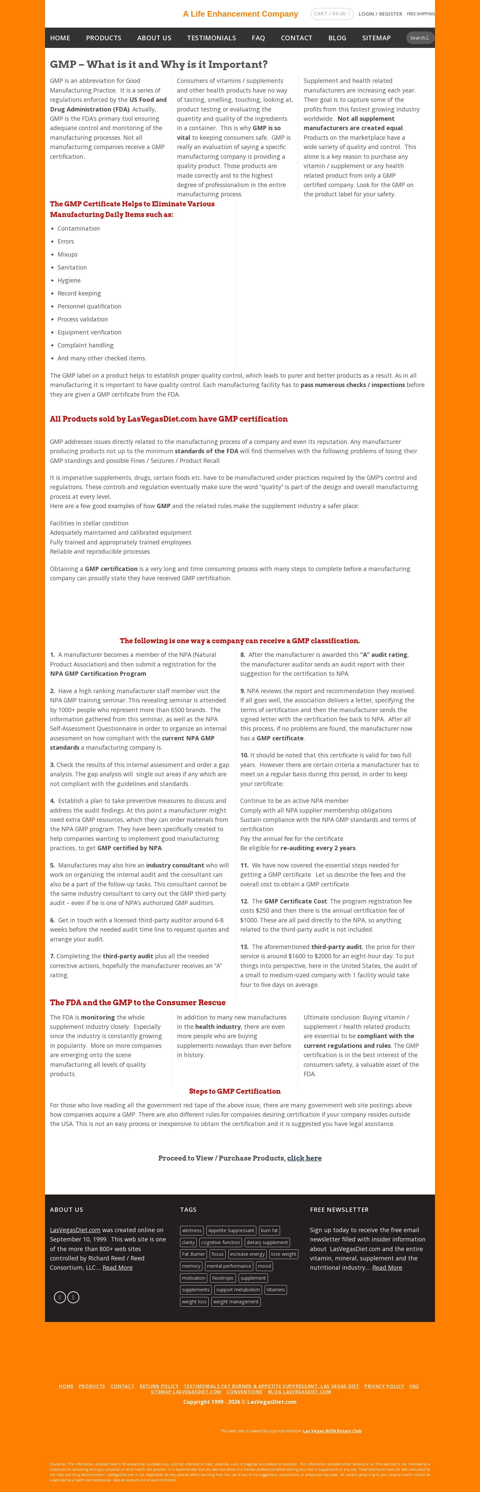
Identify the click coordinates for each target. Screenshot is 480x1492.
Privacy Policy (384, 1386)
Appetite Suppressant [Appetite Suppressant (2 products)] (231, 1230)
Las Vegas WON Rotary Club (332, 1431)
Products (104, 37)
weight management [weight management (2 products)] (236, 1301)
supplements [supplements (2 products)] (196, 1289)
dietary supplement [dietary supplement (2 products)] (267, 1242)
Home (60, 37)
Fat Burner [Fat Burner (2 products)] (193, 1254)
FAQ (258, 37)
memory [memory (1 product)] (191, 1266)
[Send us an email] (60, 1297)
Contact (297, 37)
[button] (332, 14)
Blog (337, 37)
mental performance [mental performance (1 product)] (229, 1266)
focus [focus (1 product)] (218, 1254)
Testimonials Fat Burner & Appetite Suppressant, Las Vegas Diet (271, 1386)
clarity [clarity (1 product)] (188, 1242)
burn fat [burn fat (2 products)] (269, 1230)
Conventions (244, 1392)
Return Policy (159, 1386)
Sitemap (376, 37)
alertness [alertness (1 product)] (192, 1230)
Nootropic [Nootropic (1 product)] (223, 1278)
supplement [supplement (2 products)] (253, 1278)
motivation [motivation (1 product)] (193, 1278)
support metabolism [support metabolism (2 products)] (238, 1289)
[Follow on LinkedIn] (73, 1297)
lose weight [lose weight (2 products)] (283, 1254)
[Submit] (427, 38)
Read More (118, 1267)
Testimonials (211, 37)
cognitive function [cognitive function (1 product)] (220, 1242)
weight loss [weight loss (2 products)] (194, 1301)
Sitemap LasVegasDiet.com (186, 1392)
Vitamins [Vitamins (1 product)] (276, 1289)
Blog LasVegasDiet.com (299, 1392)
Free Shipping (421, 14)
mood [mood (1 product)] (264, 1266)
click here (304, 1158)
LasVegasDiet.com (75, 1230)
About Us (154, 37)
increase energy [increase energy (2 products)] (247, 1254)
